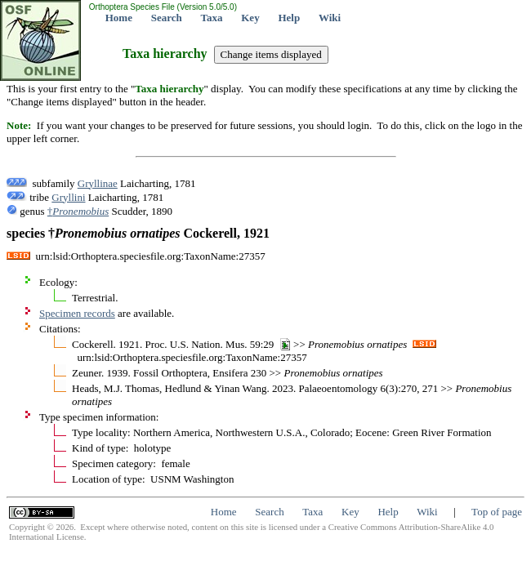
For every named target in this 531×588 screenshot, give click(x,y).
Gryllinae (98, 183)
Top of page (496, 512)
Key (250, 17)
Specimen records (77, 313)
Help (289, 17)
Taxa (212, 17)
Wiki (330, 17)
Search (166, 17)
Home (118, 17)
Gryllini (68, 197)
